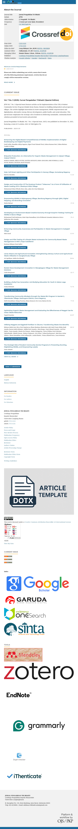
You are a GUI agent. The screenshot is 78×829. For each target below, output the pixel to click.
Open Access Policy (10, 438)
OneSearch (42, 58)
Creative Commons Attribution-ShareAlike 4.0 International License (48, 522)
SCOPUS (43, 51)
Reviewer (7, 443)
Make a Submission (12, 366)
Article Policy (8, 428)
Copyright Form (9, 457)
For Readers (8, 396)
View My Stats (9, 543)
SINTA (40, 48)
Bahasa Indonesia (10, 383)
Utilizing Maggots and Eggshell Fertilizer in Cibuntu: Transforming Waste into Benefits (36, 325)
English (6, 380)
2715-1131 (12, 424)
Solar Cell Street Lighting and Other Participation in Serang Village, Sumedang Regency (37, 172)
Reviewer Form (9, 452)
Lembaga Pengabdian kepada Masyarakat (34, 56)
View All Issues (10, 356)
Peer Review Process (11, 433)
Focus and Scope (9, 430)
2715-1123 (12, 421)
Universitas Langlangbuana (59, 56)
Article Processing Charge (13, 448)
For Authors (8, 399)
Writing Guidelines (10, 461)
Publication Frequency (12, 435)
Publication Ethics (10, 440)
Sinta (49, 58)
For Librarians (8, 402)
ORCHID (46, 48)
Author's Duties (9, 445)
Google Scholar (24, 58)
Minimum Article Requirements (15, 66)
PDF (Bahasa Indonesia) (16, 150)
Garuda (34, 58)
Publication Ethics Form (12, 454)
